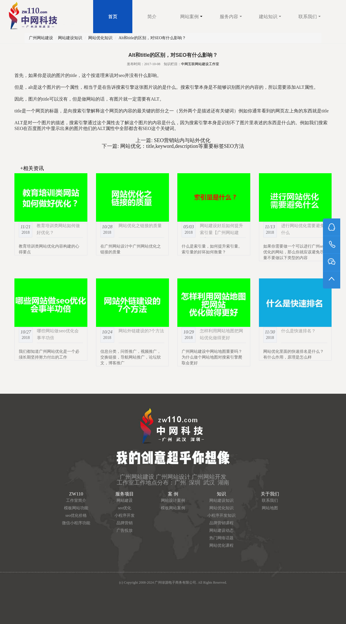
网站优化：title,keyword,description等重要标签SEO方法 (181, 146)
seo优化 (124, 508)
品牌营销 (124, 523)
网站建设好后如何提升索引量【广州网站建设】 (221, 232)
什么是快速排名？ (298, 330)
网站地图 (270, 508)
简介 (152, 16)
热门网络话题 (221, 538)
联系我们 (309, 16)
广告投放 (124, 530)
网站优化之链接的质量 (140, 225)
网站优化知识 (100, 38)
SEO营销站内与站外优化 (181, 140)
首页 (112, 16)
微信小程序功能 (76, 523)
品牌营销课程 (221, 523)
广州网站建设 (41, 38)
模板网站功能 (76, 508)
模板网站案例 (173, 508)
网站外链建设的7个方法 (141, 330)
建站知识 (270, 16)
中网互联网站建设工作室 (200, 64)
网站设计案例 (173, 500)
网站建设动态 (221, 530)
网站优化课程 (221, 545)
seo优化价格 (76, 515)
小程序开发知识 (221, 515)
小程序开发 (124, 515)
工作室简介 (76, 500)
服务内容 (231, 16)
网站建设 (124, 500)
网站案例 (191, 16)
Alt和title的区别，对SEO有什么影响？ (152, 38)
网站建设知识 (70, 38)
